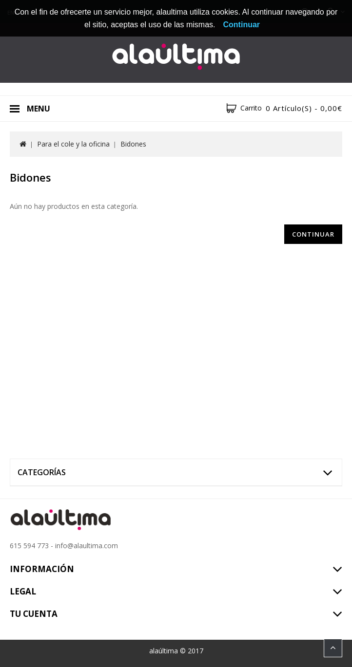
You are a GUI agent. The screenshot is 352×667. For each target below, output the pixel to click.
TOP (333, 648)
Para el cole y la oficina (73, 143)
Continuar (313, 234)
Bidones (133, 143)
